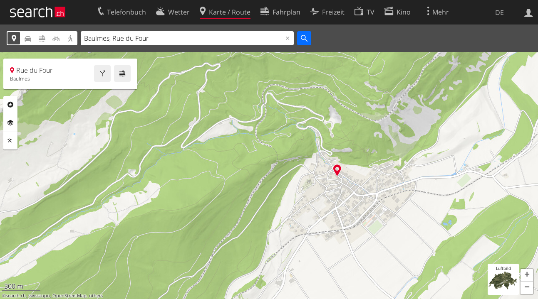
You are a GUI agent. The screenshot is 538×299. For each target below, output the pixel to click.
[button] (527, 275)
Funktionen (10, 141)
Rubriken (10, 104)
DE (499, 12)
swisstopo (39, 296)
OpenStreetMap (69, 296)
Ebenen (10, 123)
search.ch (16, 296)
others (96, 296)
